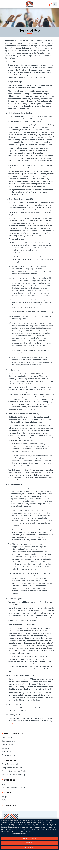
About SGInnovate (13, 734)
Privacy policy (5, 834)
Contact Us (10, 806)
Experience (9, 780)
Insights (5, 797)
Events (4, 784)
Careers (5, 748)
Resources (9, 793)
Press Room (7, 752)
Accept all (29, 847)
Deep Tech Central (10, 764)
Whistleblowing (8, 755)
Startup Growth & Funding (13, 775)
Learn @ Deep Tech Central (14, 787)
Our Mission (7, 738)
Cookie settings (29, 838)
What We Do (10, 760)
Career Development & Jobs (14, 771)
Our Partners (7, 745)
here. (11, 723)
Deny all (29, 843)
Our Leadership (9, 741)
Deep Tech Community (12, 768)
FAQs (4, 800)
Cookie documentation (19, 834)
